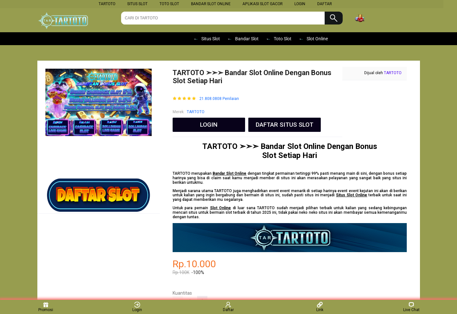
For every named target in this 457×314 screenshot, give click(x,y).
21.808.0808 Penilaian (219, 99)
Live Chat (411, 306)
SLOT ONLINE (137, 38)
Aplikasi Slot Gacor (262, 4)
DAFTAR (324, 4)
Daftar (228, 306)
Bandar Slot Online (211, 4)
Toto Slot (169, 4)
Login (137, 306)
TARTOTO (107, 4)
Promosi (45, 306)
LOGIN (299, 4)
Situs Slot (137, 4)
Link (319, 306)
